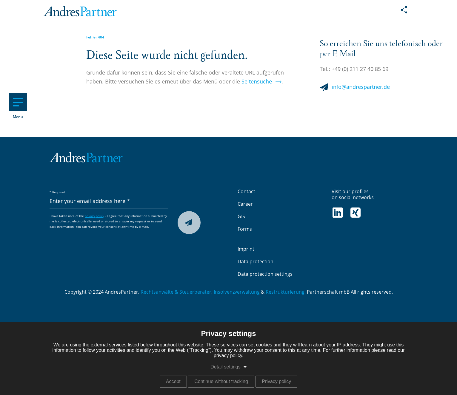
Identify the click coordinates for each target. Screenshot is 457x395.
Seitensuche (256, 82)
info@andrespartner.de (361, 87)
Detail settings (225, 366)
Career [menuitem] (245, 204)
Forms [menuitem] (245, 229)
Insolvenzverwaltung (237, 292)
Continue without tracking (221, 381)
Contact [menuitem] (246, 191)
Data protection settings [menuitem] (265, 274)
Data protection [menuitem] (255, 261)
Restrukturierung (285, 292)
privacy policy (94, 216)
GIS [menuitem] (241, 216)
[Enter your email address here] (109, 201)
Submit (188, 223)
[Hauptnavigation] (18, 102)
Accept (173, 381)
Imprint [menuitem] (246, 249)
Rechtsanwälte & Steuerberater (176, 292)
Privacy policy (276, 381)
